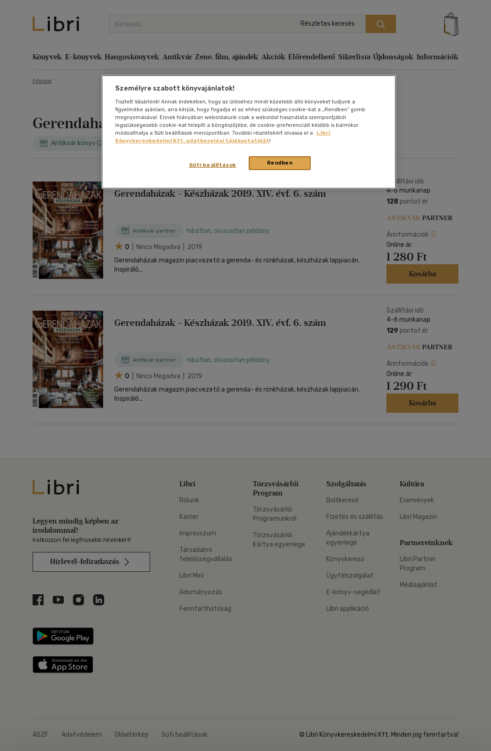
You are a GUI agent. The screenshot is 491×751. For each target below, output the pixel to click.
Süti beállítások (212, 165)
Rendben (280, 162)
